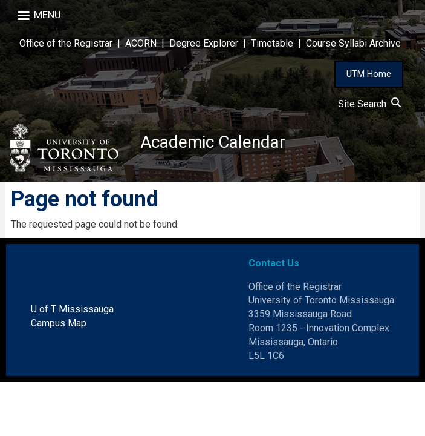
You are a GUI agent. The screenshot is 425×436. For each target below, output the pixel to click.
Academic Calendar (212, 142)
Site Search (369, 104)
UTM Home (368, 73)
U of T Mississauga (72, 309)
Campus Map (58, 323)
